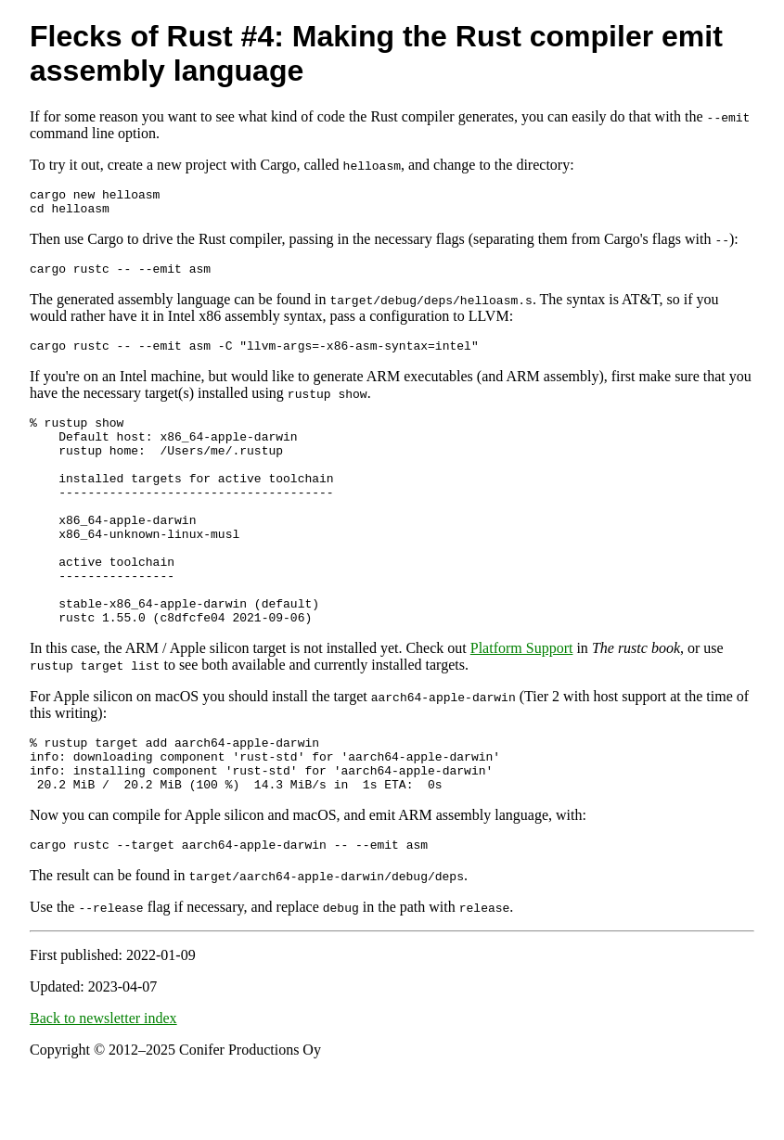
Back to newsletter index (103, 1085)
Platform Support (521, 701)
